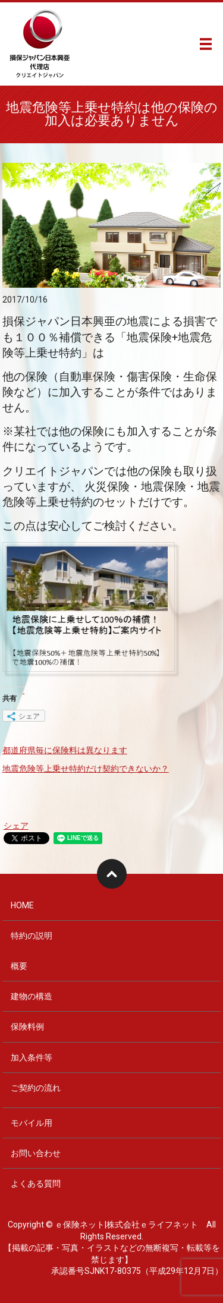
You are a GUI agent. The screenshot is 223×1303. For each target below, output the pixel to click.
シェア (16, 825)
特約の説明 (31, 935)
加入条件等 (31, 1057)
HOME (22, 905)
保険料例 (27, 1026)
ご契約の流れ (36, 1088)
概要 (19, 966)
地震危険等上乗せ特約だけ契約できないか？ (85, 768)
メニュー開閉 (206, 44)
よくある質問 (36, 1183)
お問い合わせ (36, 1153)
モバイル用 (31, 1123)
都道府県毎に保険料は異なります (64, 750)
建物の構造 (31, 996)
